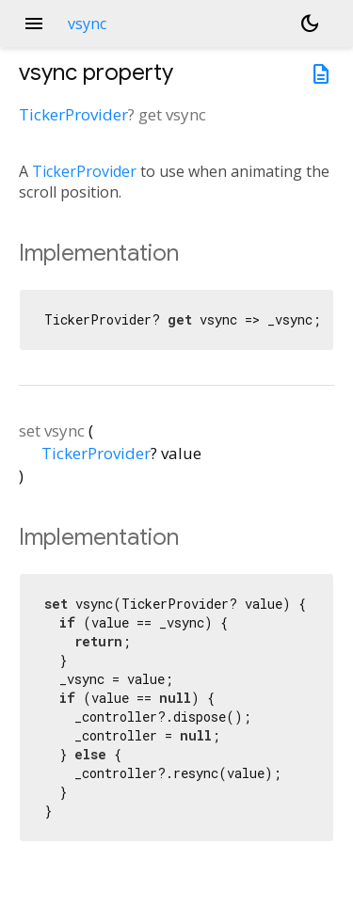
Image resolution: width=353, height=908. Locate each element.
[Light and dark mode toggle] (310, 23)
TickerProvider (73, 114)
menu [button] (34, 23)
